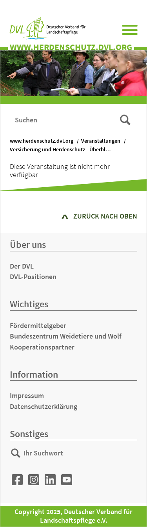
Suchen (126, 120)
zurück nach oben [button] (105, 216)
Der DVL (22, 266)
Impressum (27, 395)
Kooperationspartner (42, 346)
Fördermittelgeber (38, 325)
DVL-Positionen (33, 276)
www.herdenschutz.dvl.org (41, 141)
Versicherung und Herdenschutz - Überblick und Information (65, 149)
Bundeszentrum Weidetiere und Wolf (66, 336)
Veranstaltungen (100, 141)
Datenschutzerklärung (43, 406)
